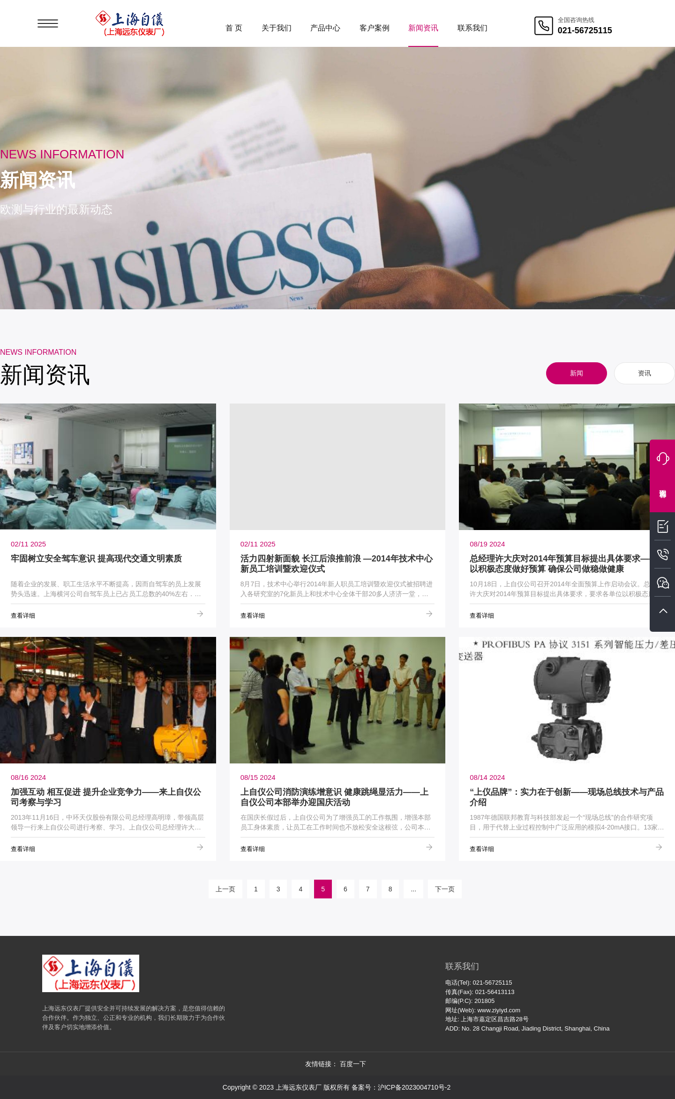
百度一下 (353, 1064)
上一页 (225, 889)
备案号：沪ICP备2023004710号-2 (401, 1087)
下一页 (445, 889)
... (413, 889)
